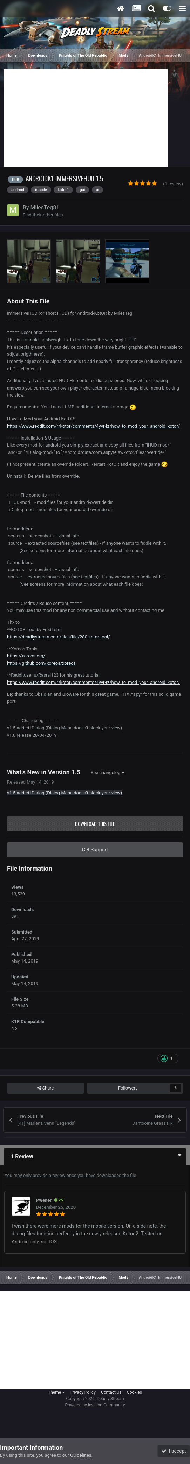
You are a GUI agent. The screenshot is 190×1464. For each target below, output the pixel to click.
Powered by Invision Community (95, 1404)
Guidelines (80, 1455)
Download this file (95, 823)
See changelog (107, 772)
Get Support (95, 849)
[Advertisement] (86, 118)
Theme (56, 1392)
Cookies (134, 1392)
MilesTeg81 (45, 207)
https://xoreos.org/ (26, 655)
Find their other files (43, 214)
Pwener (44, 1200)
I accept (174, 1451)
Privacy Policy (83, 1392)
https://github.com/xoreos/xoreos (41, 663)
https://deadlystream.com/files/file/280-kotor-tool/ (58, 637)
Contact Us (111, 1392)
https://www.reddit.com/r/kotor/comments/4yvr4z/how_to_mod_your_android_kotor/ (93, 426)
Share (45, 1088)
